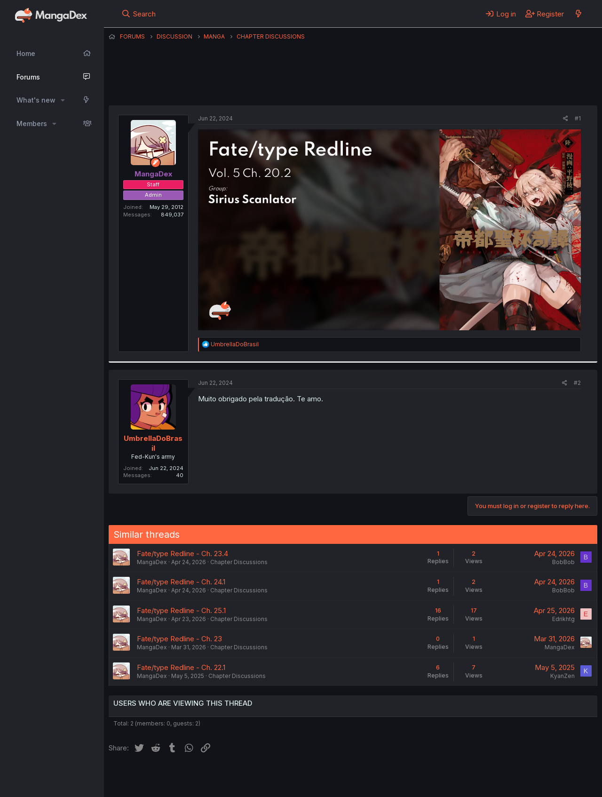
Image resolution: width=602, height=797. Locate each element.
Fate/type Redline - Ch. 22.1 (181, 667)
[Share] (565, 118)
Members (31, 124)
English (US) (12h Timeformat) (157, 777)
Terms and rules (283, 777)
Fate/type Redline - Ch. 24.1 (181, 581)
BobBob (563, 562)
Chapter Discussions (239, 562)
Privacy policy (339, 777)
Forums (28, 77)
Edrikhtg (563, 618)
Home (25, 53)
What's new (35, 100)
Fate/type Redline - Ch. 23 (179, 638)
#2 (577, 382)
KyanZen (562, 675)
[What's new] (578, 13)
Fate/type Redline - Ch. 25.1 (181, 610)
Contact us (231, 777)
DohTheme (508, 784)
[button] (62, 100)
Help (378, 777)
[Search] (138, 13)
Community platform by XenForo (520, 776)
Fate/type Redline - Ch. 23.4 (182, 553)
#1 (578, 118)
